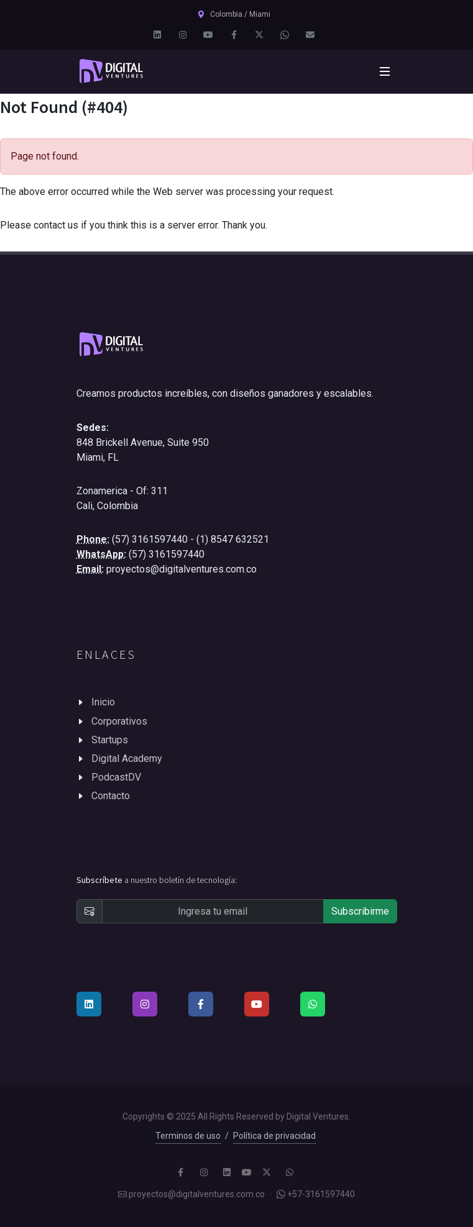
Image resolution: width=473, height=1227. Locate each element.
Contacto (110, 796)
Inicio (103, 702)
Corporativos (119, 721)
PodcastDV (116, 777)
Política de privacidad (274, 1136)
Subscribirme (360, 911)
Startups (109, 740)
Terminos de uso (188, 1136)
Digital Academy (126, 758)
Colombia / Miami (233, 14)
